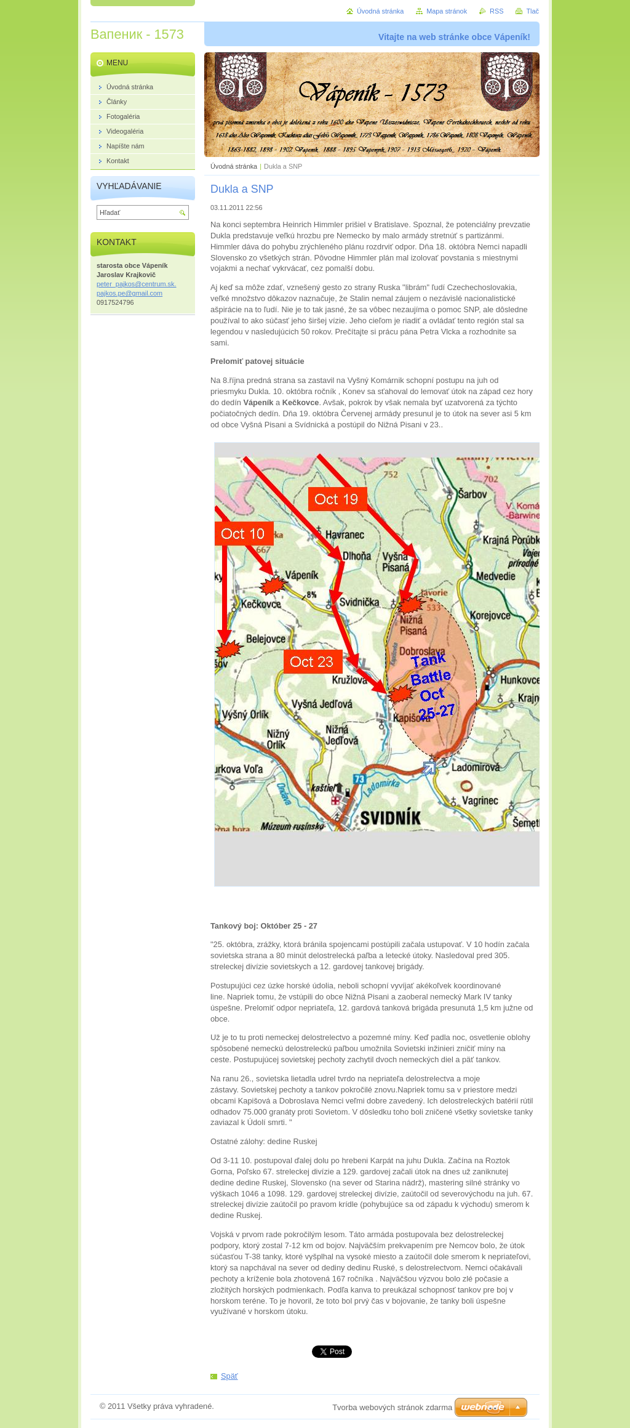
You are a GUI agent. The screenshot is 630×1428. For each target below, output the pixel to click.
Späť (229, 1376)
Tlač (532, 11)
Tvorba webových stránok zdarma (392, 1407)
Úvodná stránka (233, 166)
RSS (496, 11)
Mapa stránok (446, 11)
